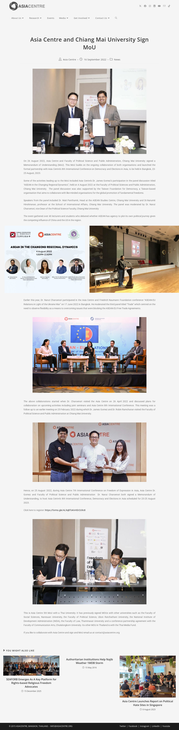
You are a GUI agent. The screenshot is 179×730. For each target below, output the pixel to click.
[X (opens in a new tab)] (140, 6)
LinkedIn (156, 726)
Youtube (166, 726)
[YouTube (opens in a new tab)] (159, 6)
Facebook (133, 726)
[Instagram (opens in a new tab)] (150, 6)
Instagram (144, 726)
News (117, 59)
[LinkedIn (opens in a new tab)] (154, 6)
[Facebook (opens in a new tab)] (145, 6)
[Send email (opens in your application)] (164, 6)
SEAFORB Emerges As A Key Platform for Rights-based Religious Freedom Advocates (31, 683)
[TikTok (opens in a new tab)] (169, 6)
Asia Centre (69, 59)
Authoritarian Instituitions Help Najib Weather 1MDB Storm (89, 661)
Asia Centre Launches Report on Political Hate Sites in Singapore (147, 703)
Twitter (123, 726)
